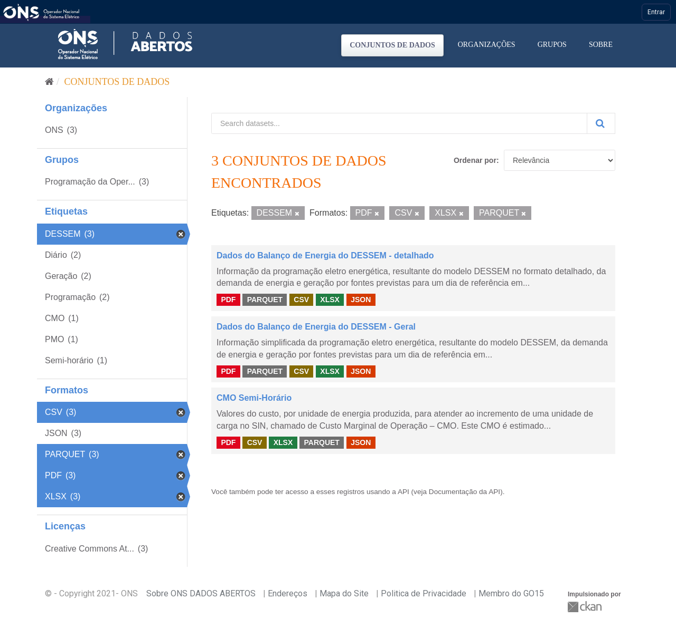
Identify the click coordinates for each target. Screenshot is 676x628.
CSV (301, 299)
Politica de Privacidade (423, 593)
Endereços (287, 593)
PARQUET (265, 299)
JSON (361, 299)
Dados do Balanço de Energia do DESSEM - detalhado (325, 255)
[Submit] (601, 123)
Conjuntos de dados (392, 45)
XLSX (330, 299)
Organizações (486, 45)
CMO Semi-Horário (254, 397)
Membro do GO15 (511, 593)
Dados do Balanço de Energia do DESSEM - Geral (316, 326)
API (403, 492)
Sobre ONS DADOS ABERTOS (201, 593)
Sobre (601, 45)
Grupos (552, 45)
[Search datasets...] (399, 123)
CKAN (586, 606)
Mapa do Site (344, 593)
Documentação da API (464, 492)
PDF (228, 299)
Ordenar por (475, 160)
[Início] (49, 81)
